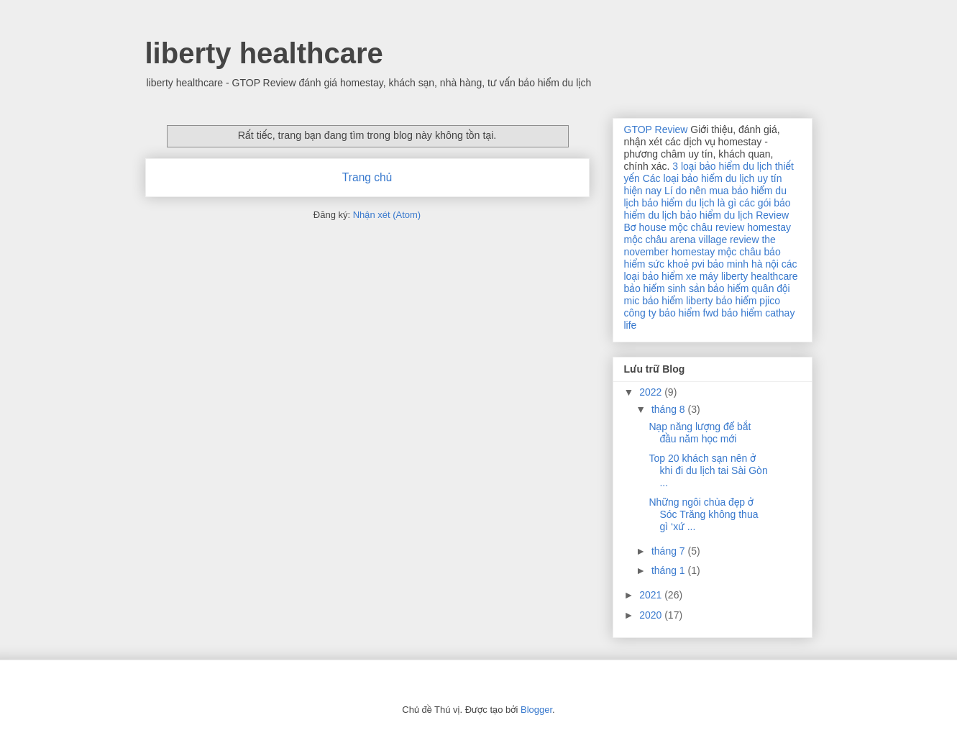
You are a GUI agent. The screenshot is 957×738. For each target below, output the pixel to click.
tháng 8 (669, 409)
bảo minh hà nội (743, 264)
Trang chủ (367, 177)
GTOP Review (656, 129)
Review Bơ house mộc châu (706, 221)
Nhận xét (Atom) (387, 214)
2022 (651, 392)
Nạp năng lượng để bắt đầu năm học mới (700, 433)
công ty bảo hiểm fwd (671, 313)
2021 (651, 595)
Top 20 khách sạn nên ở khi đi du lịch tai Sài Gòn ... (708, 470)
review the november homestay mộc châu (700, 246)
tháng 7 (669, 551)
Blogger (536, 709)
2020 (651, 615)
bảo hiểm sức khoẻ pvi (702, 258)
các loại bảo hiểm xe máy (710, 270)
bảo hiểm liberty (677, 300)
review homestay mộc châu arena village (707, 233)
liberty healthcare (264, 53)
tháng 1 (669, 570)
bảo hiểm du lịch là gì (688, 203)
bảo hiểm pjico (747, 300)
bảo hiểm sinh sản (664, 288)
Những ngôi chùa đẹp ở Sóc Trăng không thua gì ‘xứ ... (703, 514)
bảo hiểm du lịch (716, 215)
